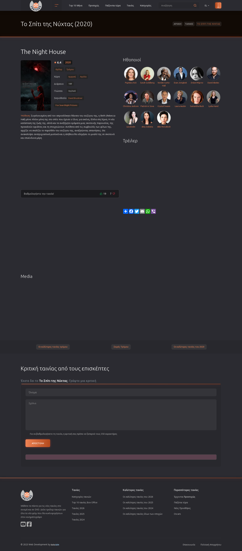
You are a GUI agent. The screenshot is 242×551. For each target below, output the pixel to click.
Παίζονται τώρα (113, 5)
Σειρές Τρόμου (121, 347)
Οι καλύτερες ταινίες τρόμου (52, 347)
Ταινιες (189, 23)
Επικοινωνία (189, 544)
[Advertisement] (70, 163)
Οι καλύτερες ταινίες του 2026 (138, 496)
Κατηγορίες (145, 5)
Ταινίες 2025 (78, 513)
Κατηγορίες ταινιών (81, 496)
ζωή (38, 123)
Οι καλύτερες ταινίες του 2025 (138, 502)
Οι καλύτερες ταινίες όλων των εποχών (143, 513)
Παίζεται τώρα (181, 502)
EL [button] (207, 5)
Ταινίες (130, 5)
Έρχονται (184, 496)
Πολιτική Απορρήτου (210, 544)
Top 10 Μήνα (75, 5)
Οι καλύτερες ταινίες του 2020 (189, 347)
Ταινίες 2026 (78, 508)
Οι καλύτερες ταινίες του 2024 (138, 508)
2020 (68, 62)
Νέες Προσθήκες (182, 508)
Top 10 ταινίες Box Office (84, 502)
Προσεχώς (93, 5)
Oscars (177, 513)
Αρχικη (177, 23)
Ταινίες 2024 (78, 519)
